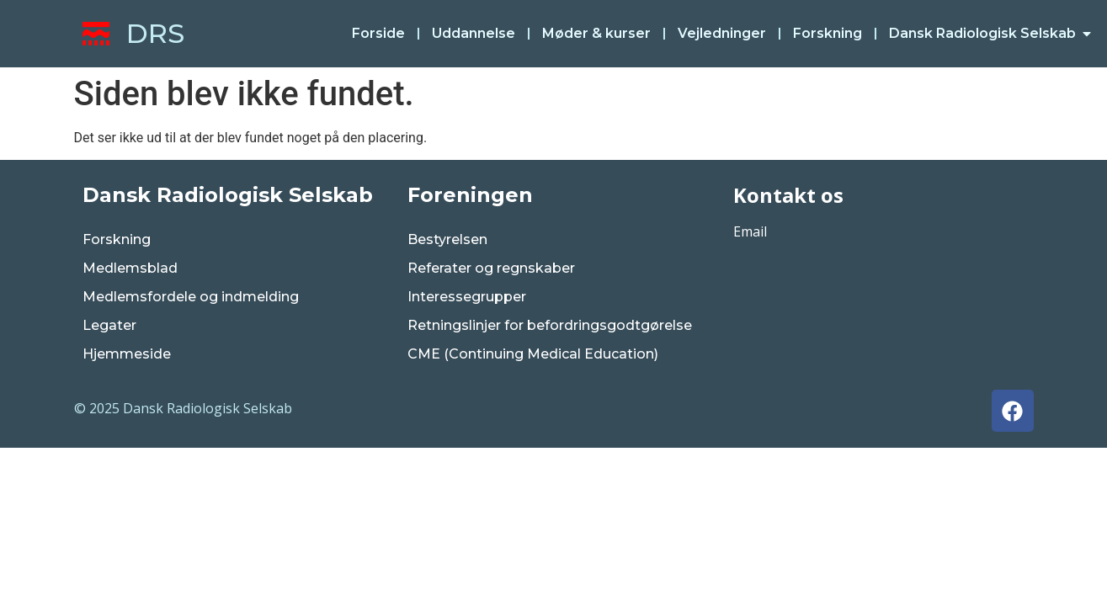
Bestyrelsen (447, 239)
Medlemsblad (130, 268)
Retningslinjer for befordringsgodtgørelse (549, 325)
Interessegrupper (466, 297)
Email (750, 231)
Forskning (116, 239)
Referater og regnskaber (491, 268)
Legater (109, 325)
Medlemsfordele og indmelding (190, 297)
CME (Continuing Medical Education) (532, 354)
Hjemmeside (126, 354)
